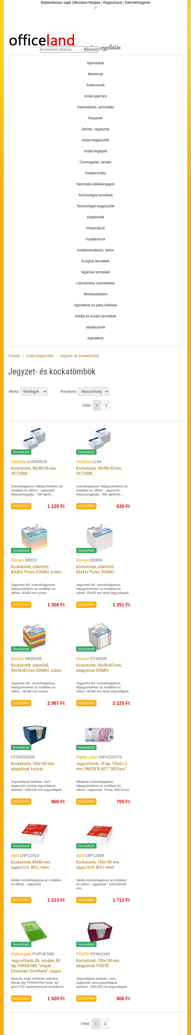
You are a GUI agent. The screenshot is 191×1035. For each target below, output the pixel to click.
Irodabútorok (95, 239)
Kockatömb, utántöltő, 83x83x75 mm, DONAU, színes (34, 571)
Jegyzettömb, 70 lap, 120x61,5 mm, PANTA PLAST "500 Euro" (97, 768)
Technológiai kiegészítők (95, 206)
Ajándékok (95, 338)
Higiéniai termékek (95, 272)
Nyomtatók (95, 63)
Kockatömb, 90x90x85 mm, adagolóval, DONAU (102, 668)
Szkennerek (95, 85)
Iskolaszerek (95, 327)
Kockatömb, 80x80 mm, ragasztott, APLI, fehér (34, 865)
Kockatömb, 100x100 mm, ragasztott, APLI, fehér (101, 865)
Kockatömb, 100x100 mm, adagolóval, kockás (36, 766)
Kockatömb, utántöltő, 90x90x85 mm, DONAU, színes (34, 670)
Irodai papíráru (95, 96)
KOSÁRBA (21, 506)
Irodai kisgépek (95, 151)
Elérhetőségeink (137, 3)
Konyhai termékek (95, 261)
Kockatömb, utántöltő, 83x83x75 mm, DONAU (99, 569)
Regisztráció (112, 3)
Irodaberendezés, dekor (95, 250)
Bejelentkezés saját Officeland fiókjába (70, 3)
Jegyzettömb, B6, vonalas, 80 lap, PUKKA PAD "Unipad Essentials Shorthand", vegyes (36, 968)
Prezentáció (95, 228)
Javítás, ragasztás (95, 129)
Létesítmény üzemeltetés (95, 283)
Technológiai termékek (95, 195)
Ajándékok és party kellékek (95, 305)
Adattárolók (95, 217)
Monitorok (95, 74)
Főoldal (13, 356)
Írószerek (95, 118)
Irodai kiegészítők (95, 140)
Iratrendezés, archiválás (95, 107)
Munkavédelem (95, 294)
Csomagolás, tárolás (95, 162)
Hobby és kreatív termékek (95, 316)
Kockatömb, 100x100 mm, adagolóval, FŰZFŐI (101, 963)
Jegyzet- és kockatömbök (79, 356)
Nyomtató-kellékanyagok (95, 184)
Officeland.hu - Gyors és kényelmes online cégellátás (64, 41)
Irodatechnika (95, 173)
